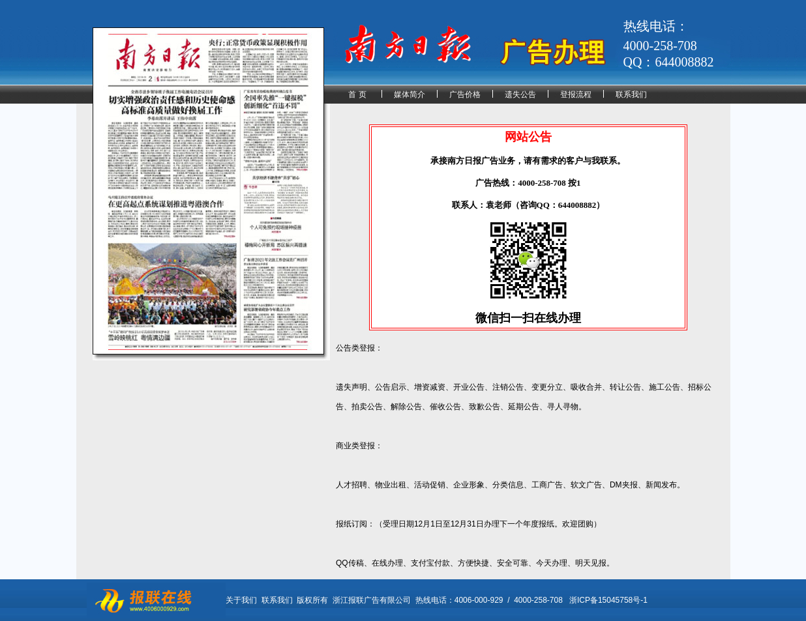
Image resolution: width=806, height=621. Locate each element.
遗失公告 (520, 94)
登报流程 (575, 94)
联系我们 (631, 94)
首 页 (357, 94)
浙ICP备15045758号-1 (608, 600)
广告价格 (465, 94)
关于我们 (241, 600)
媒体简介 (409, 94)
